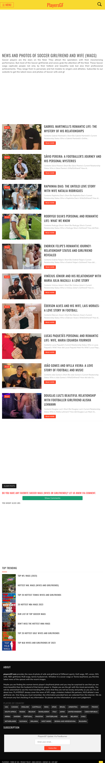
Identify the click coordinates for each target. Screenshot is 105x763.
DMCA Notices (36, 759)
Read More (47, 143)
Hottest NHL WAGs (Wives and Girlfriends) (38, 581)
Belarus (74, 713)
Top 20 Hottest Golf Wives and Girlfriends (38, 629)
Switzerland (51, 713)
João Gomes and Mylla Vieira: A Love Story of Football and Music (71, 365)
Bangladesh (44, 708)
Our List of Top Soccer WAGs (32, 610)
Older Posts (9, 483)
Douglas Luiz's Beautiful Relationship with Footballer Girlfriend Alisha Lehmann (71, 394)
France (95, 703)
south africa (10, 708)
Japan (62, 708)
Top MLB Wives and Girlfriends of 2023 (37, 639)
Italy (54, 708)
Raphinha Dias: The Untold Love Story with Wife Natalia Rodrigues (71, 187)
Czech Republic (91, 708)
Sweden (17, 713)
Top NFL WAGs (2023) (27, 572)
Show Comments (52, 494)
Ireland (64, 713)
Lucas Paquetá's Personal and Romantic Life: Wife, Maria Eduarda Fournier (69, 335)
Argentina (72, 703)
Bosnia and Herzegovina (65, 717)
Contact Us (46, 759)
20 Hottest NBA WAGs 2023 (30, 601)
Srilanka (34, 717)
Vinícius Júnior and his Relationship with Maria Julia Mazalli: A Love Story (70, 276)
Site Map (55, 759)
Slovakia (23, 717)
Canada (14, 703)
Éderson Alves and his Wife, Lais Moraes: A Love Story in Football (71, 305)
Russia (22, 708)
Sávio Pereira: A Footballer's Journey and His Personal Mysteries (70, 158)
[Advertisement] (52, 32)
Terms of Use (14, 759)
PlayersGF (55, 4)
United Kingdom (74, 708)
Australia (36, 703)
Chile (83, 713)
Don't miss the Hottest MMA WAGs (34, 620)
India (46, 703)
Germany (84, 703)
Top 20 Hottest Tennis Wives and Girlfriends (39, 591)
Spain (54, 703)
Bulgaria (83, 717)
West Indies (46, 717)
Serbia (7, 713)
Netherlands (10, 717)
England (25, 703)
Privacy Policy (26, 759)
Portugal (28, 713)
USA (6, 703)
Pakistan (39, 713)
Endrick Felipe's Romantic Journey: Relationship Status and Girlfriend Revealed (66, 249)
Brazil (7, 128)
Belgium (32, 708)
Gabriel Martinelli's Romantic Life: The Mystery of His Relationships (68, 128)
